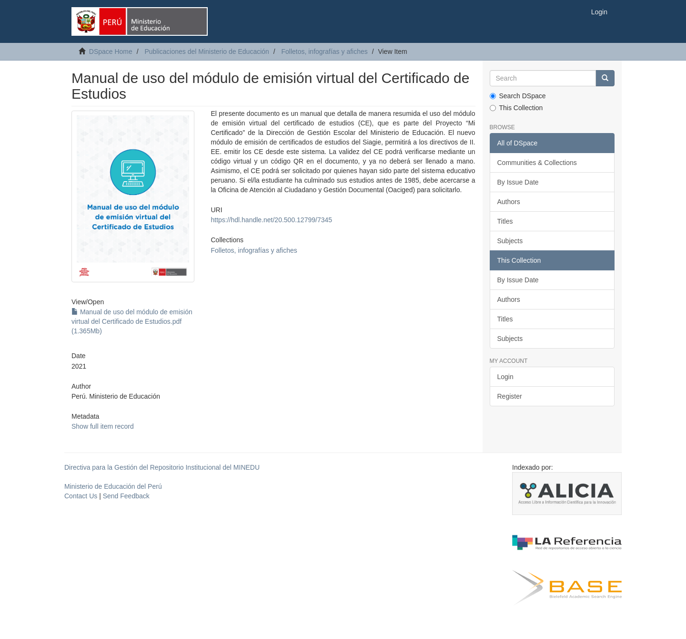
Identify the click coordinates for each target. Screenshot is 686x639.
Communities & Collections (537, 162)
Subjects (510, 241)
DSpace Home (110, 51)
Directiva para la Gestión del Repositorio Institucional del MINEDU (162, 467)
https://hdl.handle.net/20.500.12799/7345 (271, 220)
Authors (508, 202)
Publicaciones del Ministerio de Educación (206, 51)
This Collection (516, 108)
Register (509, 396)
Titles (505, 221)
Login (505, 377)
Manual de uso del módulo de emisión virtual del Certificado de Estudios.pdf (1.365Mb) (131, 321)
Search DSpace (518, 96)
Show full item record (102, 426)
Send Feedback (126, 496)
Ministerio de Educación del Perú (113, 486)
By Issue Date (518, 182)
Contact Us (80, 496)
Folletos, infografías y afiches (324, 51)
